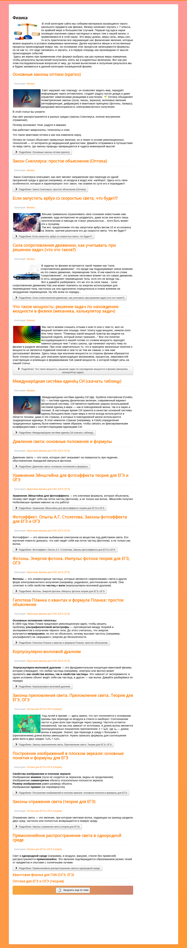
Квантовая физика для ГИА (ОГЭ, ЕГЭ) (48, 450)
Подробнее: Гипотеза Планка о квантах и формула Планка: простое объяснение (61, 642)
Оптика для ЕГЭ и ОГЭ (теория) (44, 709)
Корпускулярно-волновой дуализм (47, 651)
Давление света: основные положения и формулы (62, 441)
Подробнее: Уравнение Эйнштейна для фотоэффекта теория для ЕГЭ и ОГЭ (59, 508)
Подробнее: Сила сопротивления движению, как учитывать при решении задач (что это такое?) (69, 297)
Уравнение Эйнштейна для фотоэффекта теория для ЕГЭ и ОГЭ (70, 477)
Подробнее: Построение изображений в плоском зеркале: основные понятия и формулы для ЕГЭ (71, 792)
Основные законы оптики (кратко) (47, 74)
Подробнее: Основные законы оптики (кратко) (42, 152)
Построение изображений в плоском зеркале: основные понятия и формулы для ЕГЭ (68, 755)
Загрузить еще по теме (73, 890)
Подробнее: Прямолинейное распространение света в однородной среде (57, 868)
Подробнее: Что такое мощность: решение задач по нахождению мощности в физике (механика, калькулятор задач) (73, 371)
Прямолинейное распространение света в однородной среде (67, 837)
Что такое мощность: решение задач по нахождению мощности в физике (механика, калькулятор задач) (66, 309)
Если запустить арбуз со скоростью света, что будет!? (65, 198)
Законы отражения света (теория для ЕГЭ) (54, 801)
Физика (31, 83)
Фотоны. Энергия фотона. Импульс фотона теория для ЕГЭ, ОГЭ (71, 561)
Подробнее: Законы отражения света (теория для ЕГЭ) (47, 826)
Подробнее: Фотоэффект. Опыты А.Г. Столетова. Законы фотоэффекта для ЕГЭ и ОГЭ (65, 549)
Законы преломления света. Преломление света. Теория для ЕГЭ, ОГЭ (73, 697)
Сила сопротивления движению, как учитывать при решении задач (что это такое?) (64, 247)
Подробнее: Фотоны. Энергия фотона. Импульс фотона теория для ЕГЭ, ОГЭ (59, 591)
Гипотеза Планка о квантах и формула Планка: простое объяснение (68, 602)
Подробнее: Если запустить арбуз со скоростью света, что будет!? (53, 236)
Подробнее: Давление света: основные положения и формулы (51, 466)
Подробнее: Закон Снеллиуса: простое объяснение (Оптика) (50, 189)
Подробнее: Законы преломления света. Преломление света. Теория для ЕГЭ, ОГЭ (63, 744)
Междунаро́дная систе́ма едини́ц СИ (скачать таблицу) (67, 381)
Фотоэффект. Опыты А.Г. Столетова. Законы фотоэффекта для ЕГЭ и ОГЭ (70, 519)
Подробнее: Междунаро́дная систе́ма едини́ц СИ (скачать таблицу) (54, 432)
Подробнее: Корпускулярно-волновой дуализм (42, 686)
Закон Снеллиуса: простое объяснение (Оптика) (60, 161)
